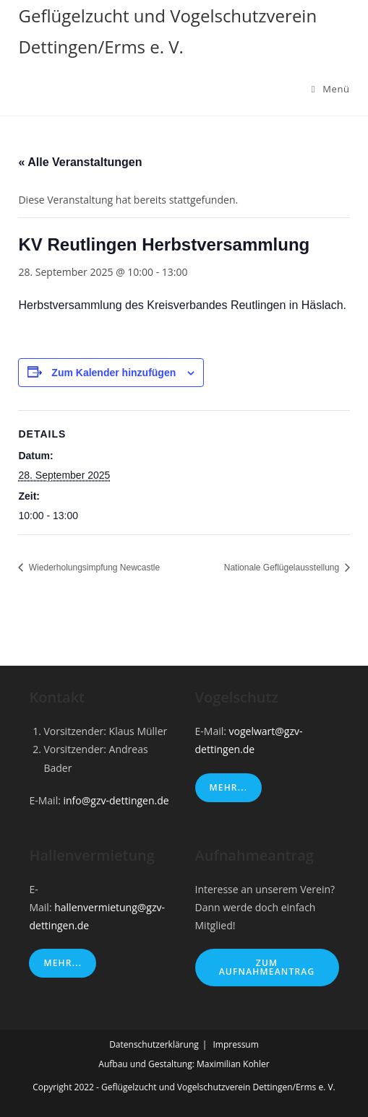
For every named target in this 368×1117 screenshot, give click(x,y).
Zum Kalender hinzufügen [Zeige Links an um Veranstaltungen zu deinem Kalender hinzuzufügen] (113, 372)
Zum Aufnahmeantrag (267, 967)
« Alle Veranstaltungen (80, 162)
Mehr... (229, 787)
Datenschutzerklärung (154, 1044)
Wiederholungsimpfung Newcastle (93, 567)
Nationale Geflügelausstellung (283, 567)
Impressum (235, 1044)
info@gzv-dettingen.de (116, 800)
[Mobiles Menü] (331, 88)
